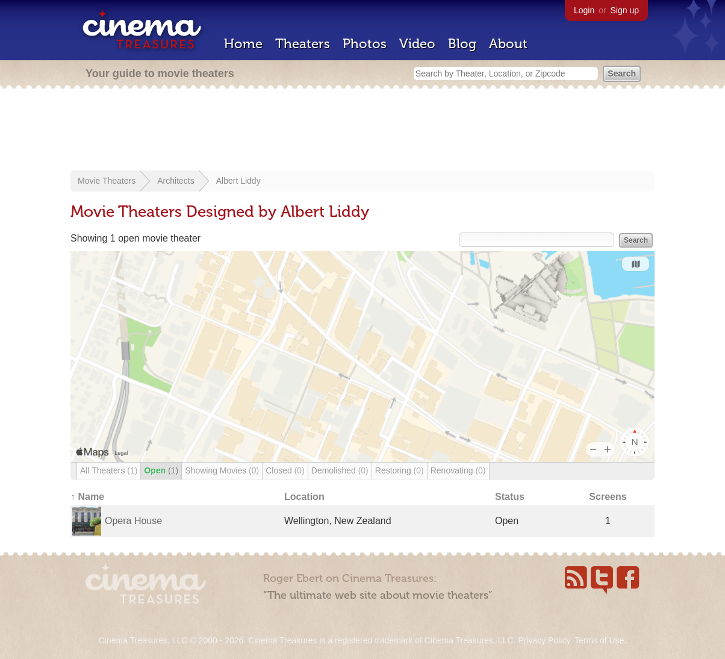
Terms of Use (599, 640)
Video (417, 44)
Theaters (302, 44)
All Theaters (108, 470)
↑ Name (87, 497)
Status (509, 497)
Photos (365, 44)
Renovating (458, 470)
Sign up (625, 10)
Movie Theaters (106, 181)
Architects (175, 181)
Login (584, 10)
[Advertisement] (362, 131)
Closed (285, 470)
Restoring (399, 470)
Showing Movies (222, 470)
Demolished (340, 470)
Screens (607, 497)
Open (161, 470)
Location (304, 497)
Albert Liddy (238, 181)
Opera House (133, 521)
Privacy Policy (544, 640)
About (508, 44)
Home (243, 44)
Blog (462, 44)
